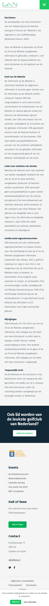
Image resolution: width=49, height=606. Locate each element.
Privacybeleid (15, 585)
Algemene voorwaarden (22, 581)
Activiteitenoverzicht (18, 474)
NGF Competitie (16, 491)
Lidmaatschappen (24, 433)
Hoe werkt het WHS (18, 487)
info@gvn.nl (14, 560)
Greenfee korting (16, 482)
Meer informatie (30, 602)
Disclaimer (31, 585)
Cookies (22, 589)
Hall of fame (17, 524)
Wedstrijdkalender (17, 478)
